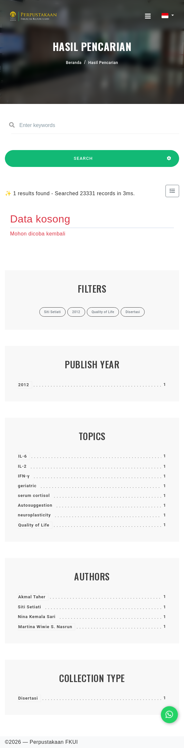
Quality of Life (33, 525)
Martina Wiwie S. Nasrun (45, 626)
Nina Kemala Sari (37, 616)
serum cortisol (34, 495)
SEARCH (83, 161)
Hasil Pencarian (103, 62)
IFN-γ (24, 476)
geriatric (27, 485)
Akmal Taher (32, 596)
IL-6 (22, 456)
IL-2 (22, 466)
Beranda (74, 62)
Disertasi (28, 698)
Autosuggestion (35, 505)
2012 (23, 384)
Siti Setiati (29, 606)
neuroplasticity (34, 515)
